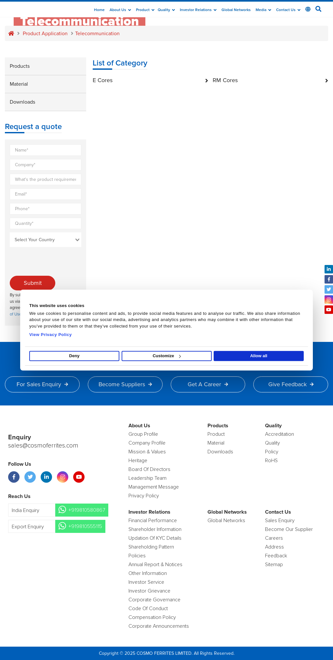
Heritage (137, 460)
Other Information (147, 573)
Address (274, 547)
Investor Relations (198, 10)
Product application (45, 33)
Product (145, 10)
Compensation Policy (152, 617)
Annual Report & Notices (155, 564)
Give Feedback (290, 384)
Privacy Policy (143, 495)
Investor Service (146, 582)
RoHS (271, 460)
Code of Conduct (148, 608)
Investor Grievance (149, 591)
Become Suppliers (125, 384)
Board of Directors (149, 469)
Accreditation (279, 434)
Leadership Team (147, 478)
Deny (74, 355)
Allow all (258, 355)
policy (271, 451)
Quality (166, 10)
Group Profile (143, 434)
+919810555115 (85, 526)
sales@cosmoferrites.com (44, 446)
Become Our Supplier (289, 529)
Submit (33, 282)
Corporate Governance (154, 599)
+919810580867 (86, 510)
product (216, 434)
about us (120, 10)
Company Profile (147, 443)
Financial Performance (152, 520)
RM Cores (270, 80)
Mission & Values (147, 451)
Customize (167, 355)
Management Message (153, 487)
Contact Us (288, 10)
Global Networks (236, 10)
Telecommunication (97, 33)
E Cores (150, 80)
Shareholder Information (154, 529)
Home (99, 10)
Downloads (22, 102)
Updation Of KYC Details (154, 538)
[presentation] (59, 263)
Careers (274, 538)
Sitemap (274, 564)
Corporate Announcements (158, 626)
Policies (137, 555)
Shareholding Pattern (151, 547)
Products (20, 66)
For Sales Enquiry (42, 384)
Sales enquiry (280, 520)
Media (263, 10)
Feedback (276, 555)
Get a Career (208, 384)
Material (19, 84)
